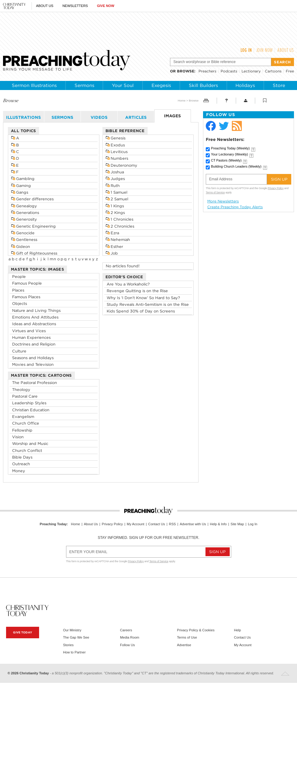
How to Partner (74, 652)
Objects (19, 303)
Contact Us (156, 524)
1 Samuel (119, 192)
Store (279, 85)
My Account (135, 524)
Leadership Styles (29, 403)
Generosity (26, 219)
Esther (117, 246)
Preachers (207, 71)
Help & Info (218, 524)
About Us (44, 6)
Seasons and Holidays (33, 358)
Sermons (84, 85)
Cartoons (273, 71)
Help (237, 630)
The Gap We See (76, 637)
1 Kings (117, 206)
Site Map (237, 524)
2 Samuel (119, 199)
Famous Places (26, 297)
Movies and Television (33, 364)
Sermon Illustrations (34, 85)
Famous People (27, 283)
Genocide (25, 233)
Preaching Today (230, 148)
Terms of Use (187, 637)
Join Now (264, 50)
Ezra (115, 233)
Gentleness (26, 239)
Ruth (115, 185)
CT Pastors (226, 160)
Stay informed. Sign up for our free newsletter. (148, 538)
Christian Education (30, 410)
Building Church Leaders (236, 166)
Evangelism (23, 416)
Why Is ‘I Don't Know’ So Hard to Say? (143, 298)
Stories (68, 645)
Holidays (245, 85)
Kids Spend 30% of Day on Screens (141, 311)
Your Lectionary (229, 154)
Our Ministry (72, 630)
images (172, 115)
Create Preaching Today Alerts (235, 207)
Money (18, 471)
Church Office (25, 423)
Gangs (22, 192)
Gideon (23, 246)
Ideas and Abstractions (34, 324)
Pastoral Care (25, 396)
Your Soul (123, 85)
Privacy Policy (275, 188)
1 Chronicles (122, 219)
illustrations (23, 117)
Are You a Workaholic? (128, 284)
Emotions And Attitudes (35, 317)
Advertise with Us (193, 524)
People (19, 276)
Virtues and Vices (29, 331)
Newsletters (75, 6)
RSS (172, 524)
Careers (126, 630)
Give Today (22, 632)
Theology (21, 389)
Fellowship (22, 430)
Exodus (118, 145)
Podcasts (229, 71)
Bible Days (22, 457)
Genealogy (26, 206)
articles (136, 117)
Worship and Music (30, 443)
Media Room (129, 637)
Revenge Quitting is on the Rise (137, 291)
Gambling (25, 178)
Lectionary (251, 71)
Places (18, 290)
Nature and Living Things (36, 310)
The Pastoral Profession (34, 382)
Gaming (23, 185)
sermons (62, 117)
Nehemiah (120, 239)
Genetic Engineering (36, 226)
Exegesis (161, 85)
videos (99, 117)
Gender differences (35, 199)
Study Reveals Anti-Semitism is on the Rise (148, 304)
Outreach (21, 464)
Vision (18, 437)
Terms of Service (215, 192)
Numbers (119, 158)
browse (185, 71)
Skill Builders (203, 85)
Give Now (105, 6)
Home (181, 100)
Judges (118, 178)
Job (114, 253)
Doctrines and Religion (33, 344)
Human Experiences (31, 337)
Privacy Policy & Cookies (196, 630)
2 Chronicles (122, 226)
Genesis (118, 138)
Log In (246, 50)
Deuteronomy (124, 165)
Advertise (184, 645)
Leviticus (119, 151)
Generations (27, 212)
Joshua (117, 172)
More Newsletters (223, 201)
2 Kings (118, 212)
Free (290, 71)
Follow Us (127, 645)
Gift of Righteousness (36, 253)
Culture (19, 351)
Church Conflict (27, 450)
